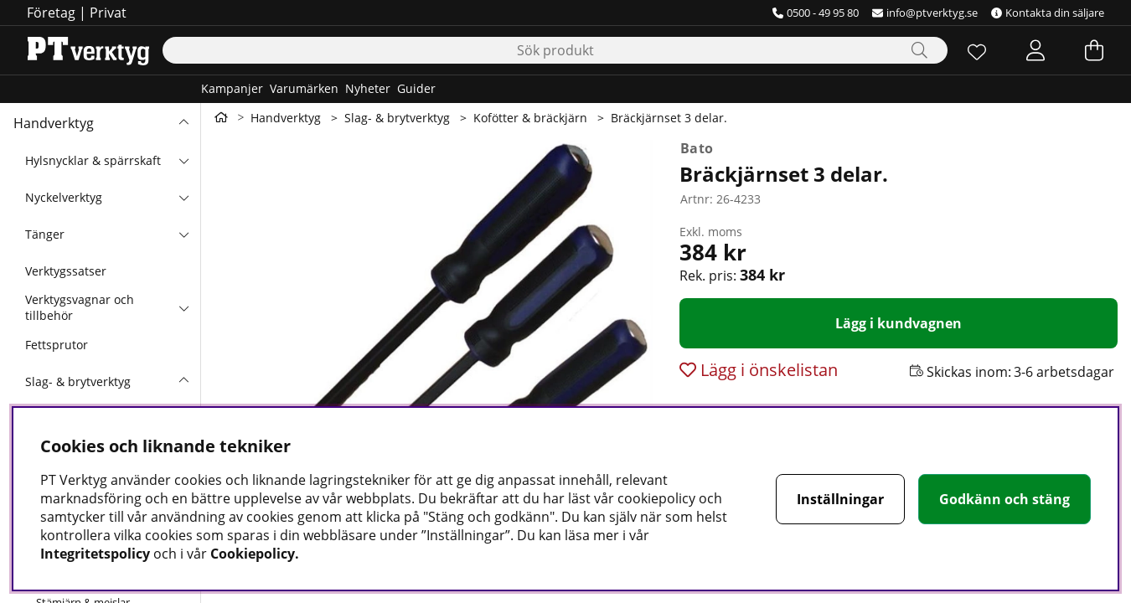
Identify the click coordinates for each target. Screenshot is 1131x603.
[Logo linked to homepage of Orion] (88, 50)
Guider (416, 88)
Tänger (45, 234)
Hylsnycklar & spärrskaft (93, 160)
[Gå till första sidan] (221, 117)
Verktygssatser (65, 271)
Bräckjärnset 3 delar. (669, 118)
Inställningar (840, 499)
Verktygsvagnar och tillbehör (79, 307)
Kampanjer (232, 88)
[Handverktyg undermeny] (183, 123)
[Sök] (555, 50)
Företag (51, 12)
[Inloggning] (1035, 50)
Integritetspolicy (95, 553)
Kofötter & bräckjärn (530, 118)
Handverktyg (53, 123)
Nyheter (367, 88)
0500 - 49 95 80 (815, 12)
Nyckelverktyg (63, 197)
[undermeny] (183, 160)
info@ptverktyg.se (925, 12)
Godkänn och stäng (1004, 499)
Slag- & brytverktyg (78, 381)
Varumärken (304, 88)
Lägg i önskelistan (767, 369)
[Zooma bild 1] (433, 337)
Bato (696, 148)
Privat (108, 12)
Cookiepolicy (252, 553)
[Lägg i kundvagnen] (898, 323)
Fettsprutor (56, 345)
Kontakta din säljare (1047, 12)
